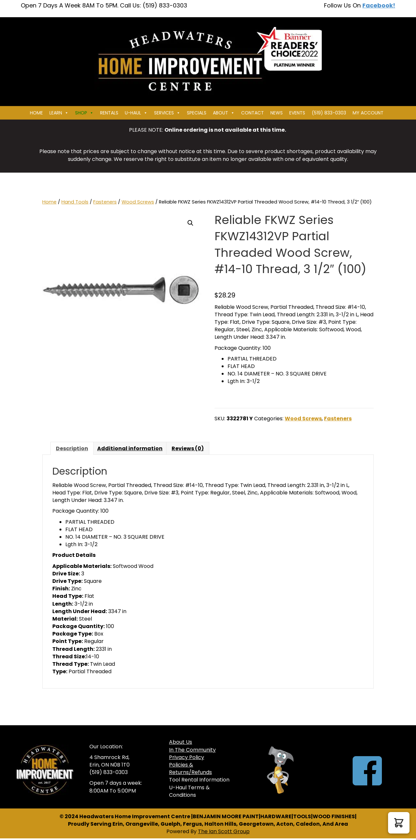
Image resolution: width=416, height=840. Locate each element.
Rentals (109, 113)
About (224, 112)
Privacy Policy (186, 757)
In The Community (192, 750)
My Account (368, 113)
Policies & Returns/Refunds (190, 768)
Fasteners (105, 202)
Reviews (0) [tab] (188, 448)
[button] (190, 223)
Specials (196, 113)
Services (167, 112)
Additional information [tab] (129, 448)
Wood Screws (138, 202)
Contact (252, 113)
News (276, 113)
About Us (180, 742)
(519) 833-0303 (329, 113)
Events (297, 113)
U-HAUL (136, 112)
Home (36, 113)
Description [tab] (72, 448)
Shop (84, 112)
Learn (59, 112)
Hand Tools (74, 202)
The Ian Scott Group (224, 831)
